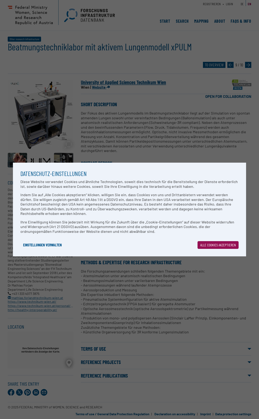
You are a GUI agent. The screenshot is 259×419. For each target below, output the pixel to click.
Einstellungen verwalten (42, 245)
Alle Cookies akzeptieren (218, 245)
